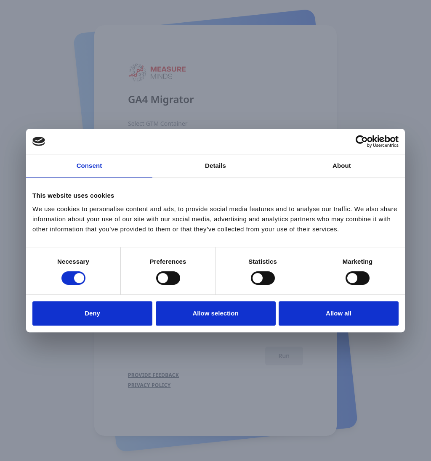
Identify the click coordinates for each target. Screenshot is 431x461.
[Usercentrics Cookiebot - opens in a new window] (362, 141)
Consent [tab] (89, 165)
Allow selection (215, 313)
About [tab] (342, 165)
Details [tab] (215, 165)
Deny (92, 313)
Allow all (338, 313)
